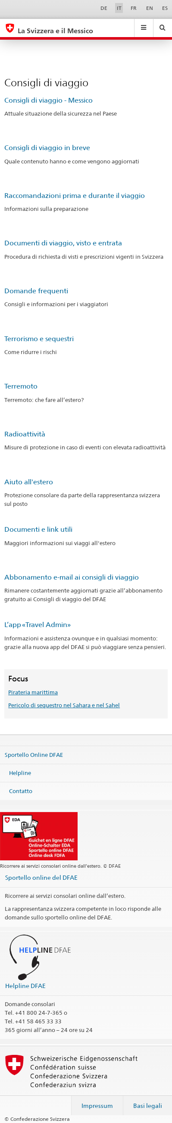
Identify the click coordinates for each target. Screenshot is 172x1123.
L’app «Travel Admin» (37, 625)
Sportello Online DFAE (34, 754)
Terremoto (21, 386)
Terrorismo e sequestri (39, 339)
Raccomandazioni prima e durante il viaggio (74, 195)
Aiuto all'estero (28, 482)
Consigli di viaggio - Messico (48, 100)
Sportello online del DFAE (41, 877)
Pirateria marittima (33, 692)
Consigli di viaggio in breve (47, 148)
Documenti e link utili (38, 529)
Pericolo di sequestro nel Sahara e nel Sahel (64, 705)
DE (103, 8)
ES (165, 8)
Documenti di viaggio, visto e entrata (63, 243)
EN (149, 8)
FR (134, 8)
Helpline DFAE (25, 985)
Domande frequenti (36, 291)
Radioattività (24, 434)
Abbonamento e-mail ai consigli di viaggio (71, 577)
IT (119, 8)
